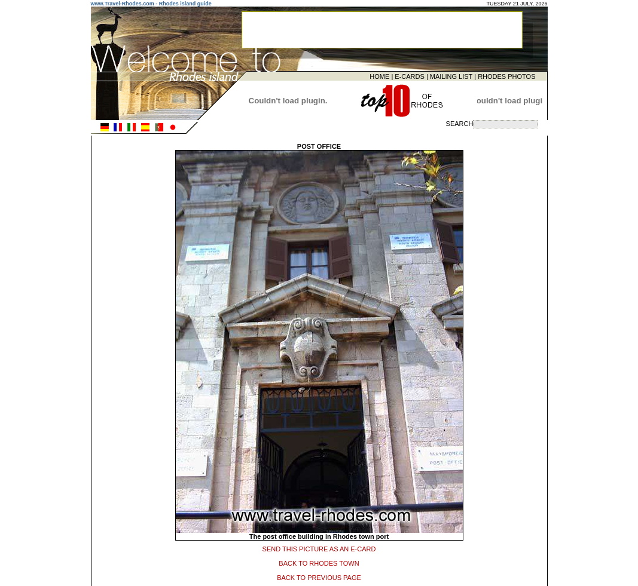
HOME (379, 75)
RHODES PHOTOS (506, 75)
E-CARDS (410, 75)
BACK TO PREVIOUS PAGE (319, 576)
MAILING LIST (451, 75)
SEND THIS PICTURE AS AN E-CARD (319, 547)
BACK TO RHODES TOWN (319, 562)
